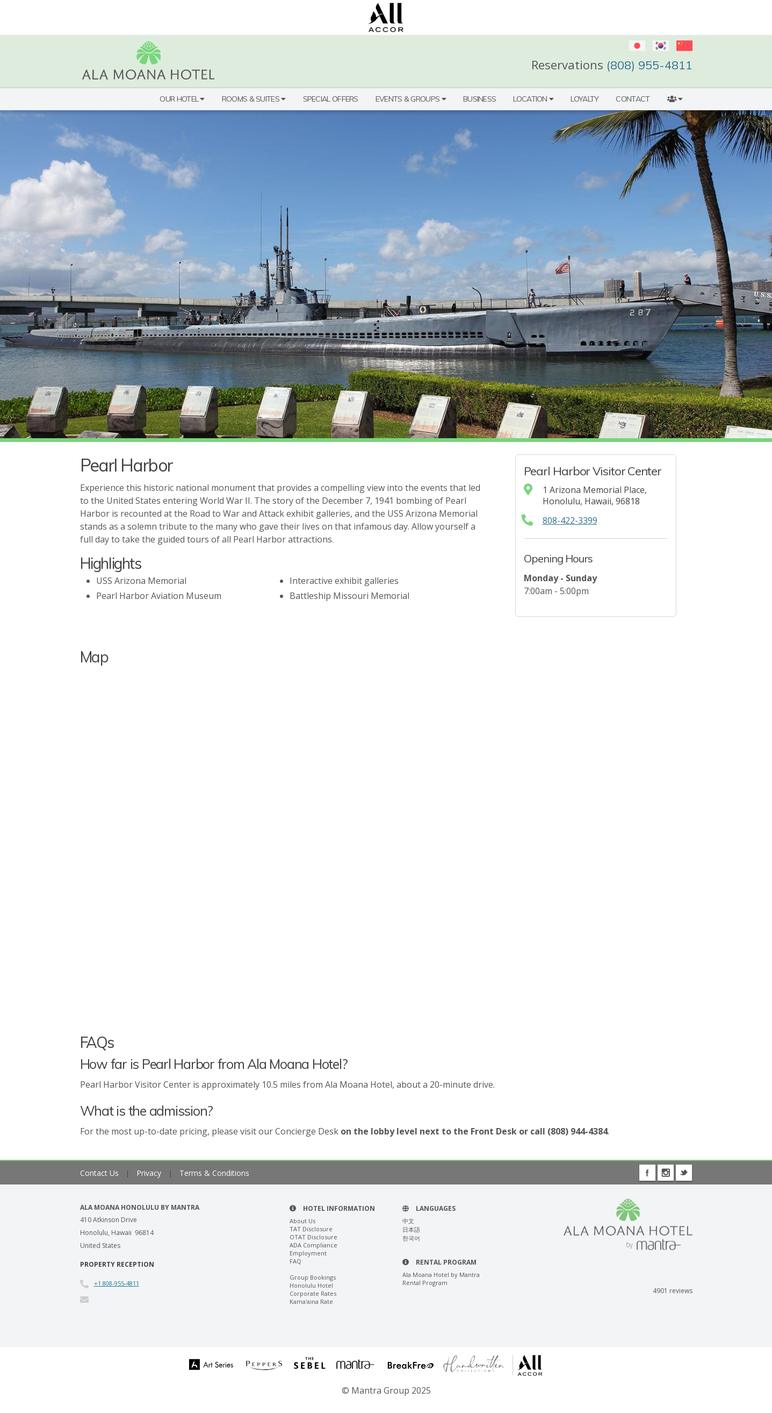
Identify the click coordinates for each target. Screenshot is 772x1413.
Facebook (647, 1173)
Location (533, 99)
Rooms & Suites (254, 99)
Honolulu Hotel (311, 1285)
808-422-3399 (570, 520)
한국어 (411, 1238)
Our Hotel (182, 99)
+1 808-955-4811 (116, 1283)
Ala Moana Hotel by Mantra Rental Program (441, 1279)
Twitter (684, 1173)
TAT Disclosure (311, 1229)
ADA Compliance (313, 1245)
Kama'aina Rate (311, 1301)
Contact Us (99, 1173)
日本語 (411, 1229)
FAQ (295, 1261)
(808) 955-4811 (649, 65)
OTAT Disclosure (313, 1237)
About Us (302, 1221)
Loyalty (584, 99)
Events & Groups (411, 99)
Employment (308, 1253)
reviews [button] (672, 1290)
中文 (408, 1221)
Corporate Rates (313, 1293)
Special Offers (330, 99)
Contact (633, 99)
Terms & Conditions (214, 1173)
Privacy (149, 1173)
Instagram (666, 1173)
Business (479, 99)
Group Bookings (313, 1277)
